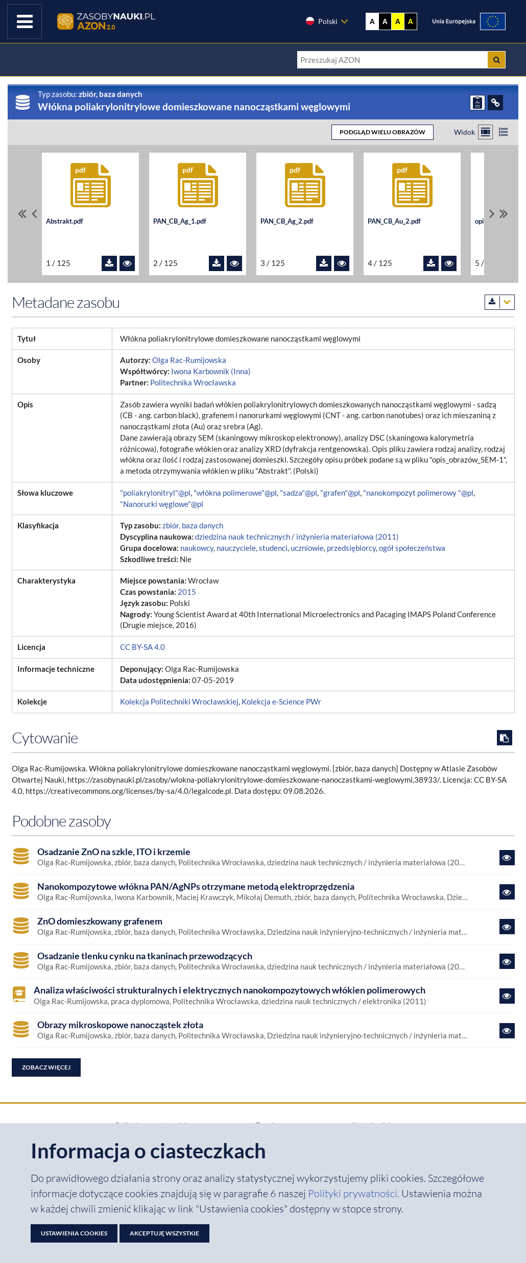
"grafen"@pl (340, 493)
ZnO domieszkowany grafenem (99, 921)
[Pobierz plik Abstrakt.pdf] (109, 263)
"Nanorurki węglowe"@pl (161, 504)
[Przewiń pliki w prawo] (491, 214)
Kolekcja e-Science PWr (281, 701)
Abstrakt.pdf (64, 221)
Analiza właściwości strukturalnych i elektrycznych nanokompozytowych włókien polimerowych (229, 990)
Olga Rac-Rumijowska (189, 360)
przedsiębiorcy (351, 548)
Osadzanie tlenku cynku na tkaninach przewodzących (144, 956)
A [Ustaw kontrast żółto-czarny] (397, 21)
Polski (321, 21)
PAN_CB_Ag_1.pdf (179, 221)
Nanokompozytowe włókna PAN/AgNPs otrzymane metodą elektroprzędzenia (195, 886)
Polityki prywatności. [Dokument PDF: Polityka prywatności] (354, 1193)
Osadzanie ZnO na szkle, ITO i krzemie (113, 851)
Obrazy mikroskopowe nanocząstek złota (120, 1024)
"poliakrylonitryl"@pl (155, 493)
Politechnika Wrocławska (193, 382)
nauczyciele (236, 548)
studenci (273, 548)
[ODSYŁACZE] (495, 102)
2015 (187, 592)
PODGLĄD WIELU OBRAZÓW (382, 132)
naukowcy (196, 548)
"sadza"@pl (298, 493)
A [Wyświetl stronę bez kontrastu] (372, 21)
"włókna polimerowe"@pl (235, 493)
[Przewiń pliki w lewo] (34, 214)
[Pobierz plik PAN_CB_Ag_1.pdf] (216, 263)
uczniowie (307, 548)
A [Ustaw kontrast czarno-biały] (385, 21)
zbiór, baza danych (192, 525)
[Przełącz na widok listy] (503, 132)
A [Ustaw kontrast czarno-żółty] (410, 21)
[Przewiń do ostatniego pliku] (503, 214)
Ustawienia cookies (74, 1233)
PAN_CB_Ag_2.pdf (287, 221)
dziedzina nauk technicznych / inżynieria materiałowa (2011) (297, 536)
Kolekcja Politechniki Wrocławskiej (179, 701)
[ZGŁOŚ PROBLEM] (477, 102)
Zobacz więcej (46, 1067)
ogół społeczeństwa (412, 548)
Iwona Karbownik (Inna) (211, 371)
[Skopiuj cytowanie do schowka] (504, 737)
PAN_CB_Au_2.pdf (394, 221)
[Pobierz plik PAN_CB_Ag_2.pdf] (323, 263)
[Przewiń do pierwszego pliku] (22, 214)
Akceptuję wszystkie (164, 1233)
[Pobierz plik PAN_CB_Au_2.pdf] (431, 263)
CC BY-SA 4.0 (142, 647)
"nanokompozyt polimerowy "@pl (418, 493)
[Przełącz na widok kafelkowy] (485, 132)
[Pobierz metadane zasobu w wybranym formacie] (500, 302)
